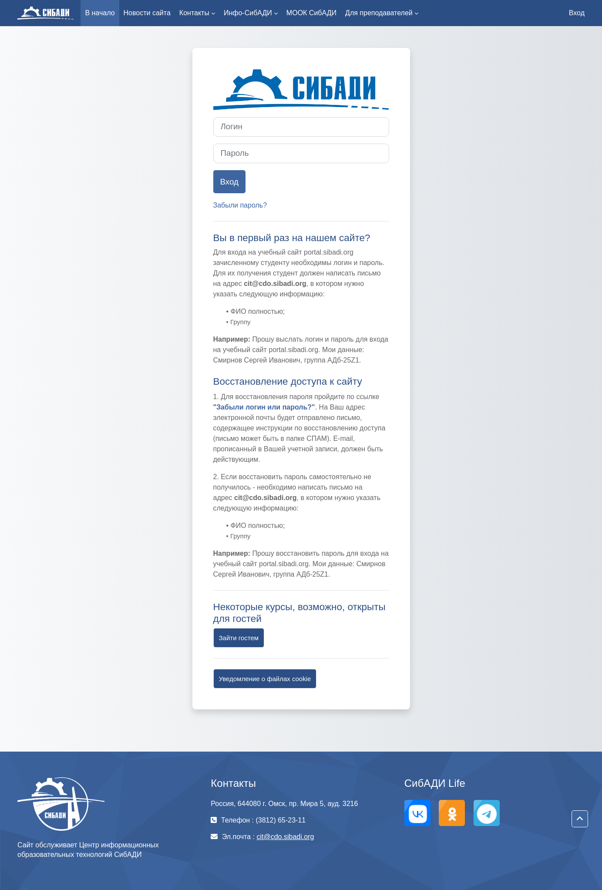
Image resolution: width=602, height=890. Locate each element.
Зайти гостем (239, 637)
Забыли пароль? (240, 205)
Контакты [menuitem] (194, 13)
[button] (580, 819)
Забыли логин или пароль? (264, 407)
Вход (577, 13)
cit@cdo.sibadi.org (285, 836)
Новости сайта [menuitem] (147, 13)
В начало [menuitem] (99, 13)
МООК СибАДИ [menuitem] (311, 13)
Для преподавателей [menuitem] (379, 13)
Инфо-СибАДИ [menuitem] (248, 13)
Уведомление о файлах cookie (265, 678)
